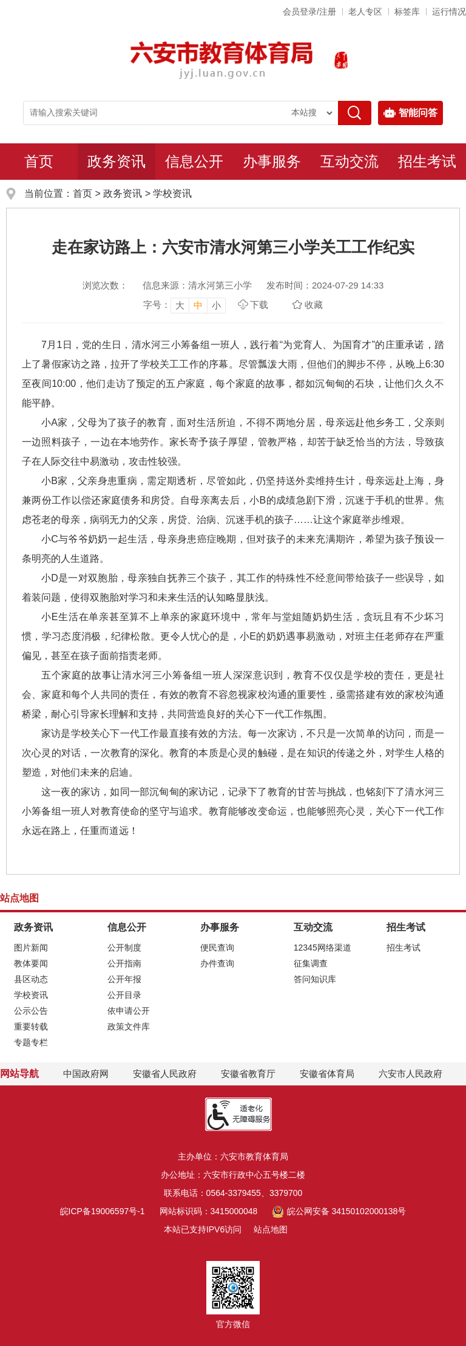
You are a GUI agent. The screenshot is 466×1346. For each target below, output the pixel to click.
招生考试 (427, 161)
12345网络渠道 (322, 947)
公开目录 (124, 995)
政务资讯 (116, 161)
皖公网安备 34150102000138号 (339, 1211)
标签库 (407, 11)
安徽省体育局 (327, 1073)
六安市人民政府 (410, 1073)
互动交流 (349, 161)
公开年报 (124, 979)
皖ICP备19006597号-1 (102, 1211)
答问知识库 (315, 979)
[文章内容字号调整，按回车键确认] (184, 305)
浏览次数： (105, 285)
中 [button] (198, 305)
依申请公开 (128, 1011)
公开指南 (124, 963)
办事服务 (272, 161)
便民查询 (217, 947)
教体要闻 (31, 963)
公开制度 (124, 947)
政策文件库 (128, 1026)
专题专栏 (31, 1042)
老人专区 (365, 11)
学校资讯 (172, 193)
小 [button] (216, 305)
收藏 (314, 304)
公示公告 (31, 1011)
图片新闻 (31, 947)
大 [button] (179, 305)
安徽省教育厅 (248, 1073)
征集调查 (311, 963)
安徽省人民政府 (165, 1073)
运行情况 (449, 11)
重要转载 (31, 1026)
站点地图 (271, 1229)
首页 (38, 161)
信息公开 (194, 161)
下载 (259, 304)
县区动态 (31, 979)
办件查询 (217, 963)
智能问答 (410, 113)
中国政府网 (86, 1073)
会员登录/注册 (309, 11)
